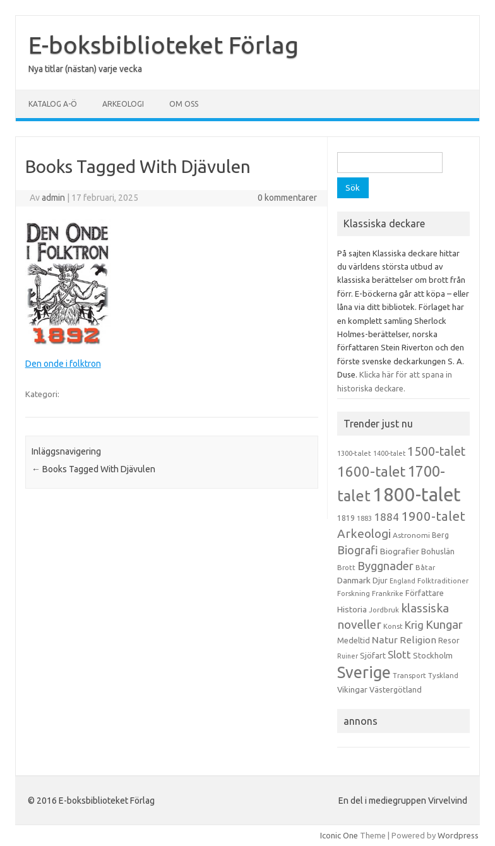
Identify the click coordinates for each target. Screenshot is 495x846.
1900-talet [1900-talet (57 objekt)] (433, 516)
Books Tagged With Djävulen (93, 469)
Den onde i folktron (63, 364)
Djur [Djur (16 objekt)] (380, 580)
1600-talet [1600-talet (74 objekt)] (371, 471)
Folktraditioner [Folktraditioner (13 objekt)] (442, 581)
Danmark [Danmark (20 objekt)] (354, 580)
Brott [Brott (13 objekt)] (346, 567)
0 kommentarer (287, 198)
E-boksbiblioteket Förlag (163, 45)
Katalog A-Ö (52, 104)
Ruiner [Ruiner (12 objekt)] (347, 656)
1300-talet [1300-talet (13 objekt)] (354, 453)
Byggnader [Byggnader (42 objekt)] (385, 565)
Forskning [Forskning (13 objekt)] (353, 593)
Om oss (183, 104)
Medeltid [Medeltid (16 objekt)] (353, 640)
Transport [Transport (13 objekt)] (409, 675)
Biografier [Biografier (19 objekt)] (399, 551)
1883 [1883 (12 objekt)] (364, 518)
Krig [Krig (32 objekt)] (414, 625)
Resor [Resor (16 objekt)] (449, 640)
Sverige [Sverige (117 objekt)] (364, 672)
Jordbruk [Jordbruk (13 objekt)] (384, 610)
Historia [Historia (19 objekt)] (352, 609)
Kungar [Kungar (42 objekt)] (444, 624)
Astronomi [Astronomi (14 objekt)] (411, 535)
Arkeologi (123, 104)
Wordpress (458, 835)
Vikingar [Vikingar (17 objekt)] (352, 689)
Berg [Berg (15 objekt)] (440, 535)
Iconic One (339, 835)
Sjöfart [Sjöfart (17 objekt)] (373, 655)
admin (53, 198)
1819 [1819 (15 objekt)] (346, 518)
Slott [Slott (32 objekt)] (399, 654)
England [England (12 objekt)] (402, 581)
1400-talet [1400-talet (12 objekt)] (389, 453)
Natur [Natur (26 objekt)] (385, 639)
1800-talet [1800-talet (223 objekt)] (417, 494)
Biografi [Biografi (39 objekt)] (357, 550)
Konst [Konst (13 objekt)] (393, 626)
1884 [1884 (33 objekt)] (386, 517)
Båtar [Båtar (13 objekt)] (425, 567)
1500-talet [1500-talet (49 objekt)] (436, 451)
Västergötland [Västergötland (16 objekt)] (395, 689)
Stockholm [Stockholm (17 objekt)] (433, 655)
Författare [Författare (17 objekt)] (424, 592)
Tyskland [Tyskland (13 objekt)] (443, 675)
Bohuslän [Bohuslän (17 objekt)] (438, 551)
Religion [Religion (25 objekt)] (418, 639)
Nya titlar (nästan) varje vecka (85, 69)
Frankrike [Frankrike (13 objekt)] (387, 593)
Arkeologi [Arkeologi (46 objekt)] (364, 533)
